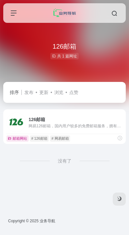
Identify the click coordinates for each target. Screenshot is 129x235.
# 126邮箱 (39, 138)
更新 (43, 92)
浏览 (58, 92)
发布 (28, 92)
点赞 (73, 92)
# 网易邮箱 (60, 138)
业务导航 (47, 221)
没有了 (64, 161)
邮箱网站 (17, 138)
